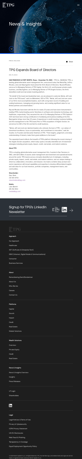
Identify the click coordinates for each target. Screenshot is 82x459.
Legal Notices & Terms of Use (20, 420)
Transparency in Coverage (18, 442)
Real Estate (13, 327)
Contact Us (13, 295)
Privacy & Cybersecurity (18, 424)
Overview (12, 345)
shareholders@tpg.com (17, 181)
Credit (11, 322)
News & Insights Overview (18, 372)
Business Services (16, 263)
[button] (11, 48)
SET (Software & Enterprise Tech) (21, 250)
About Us (12, 281)
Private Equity (14, 349)
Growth (11, 313)
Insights (12, 377)
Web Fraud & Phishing (17, 437)
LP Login (12, 391)
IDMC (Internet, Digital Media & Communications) (27, 254)
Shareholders (14, 395)
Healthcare (13, 245)
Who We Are (13, 286)
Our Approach (14, 241)
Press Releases (14, 381)
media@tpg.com (14, 193)
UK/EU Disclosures (16, 433)
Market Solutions (15, 331)
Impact (11, 318)
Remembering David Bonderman (21, 277)
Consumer (12, 259)
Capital (11, 309)
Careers (11, 290)
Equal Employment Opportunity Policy (23, 446)
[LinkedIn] (10, 405)
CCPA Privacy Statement (18, 428)
